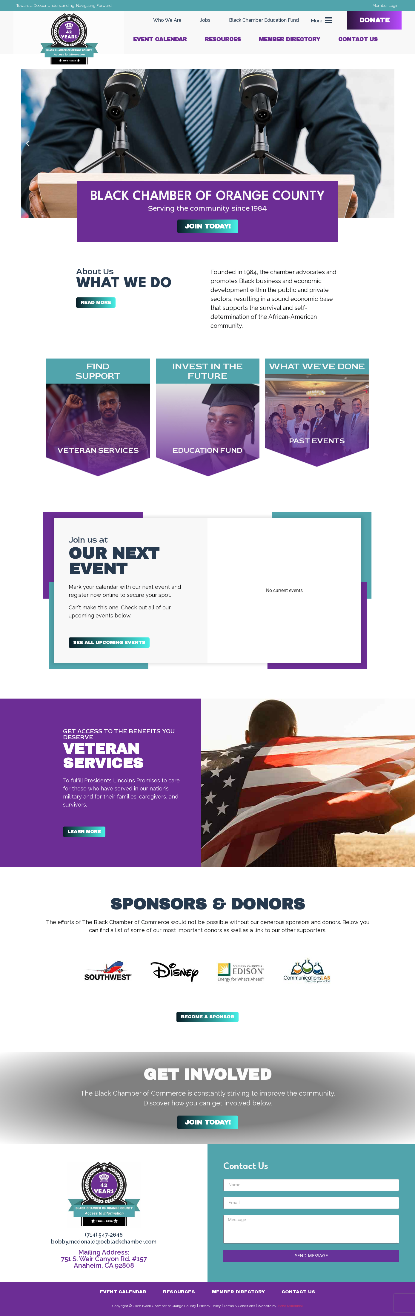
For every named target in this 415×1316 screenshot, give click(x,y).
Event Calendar (160, 39)
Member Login (386, 5)
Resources (223, 39)
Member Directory (289, 39)
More (316, 21)
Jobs (205, 20)
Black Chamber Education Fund (264, 20)
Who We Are (167, 20)
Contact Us (358, 39)
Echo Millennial (290, 1306)
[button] (27, 143)
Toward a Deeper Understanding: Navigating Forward (64, 5)
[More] (328, 20)
